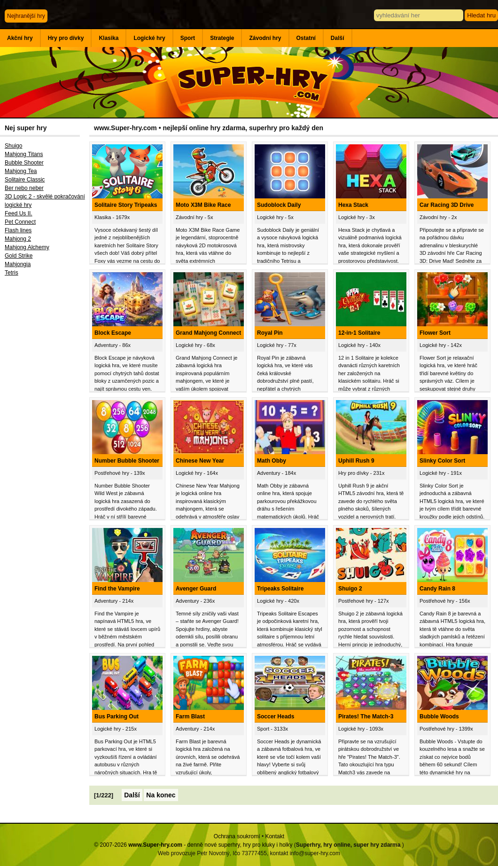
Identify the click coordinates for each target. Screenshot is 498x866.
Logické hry (149, 38)
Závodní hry (265, 38)
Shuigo (13, 145)
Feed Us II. (18, 213)
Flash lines (18, 230)
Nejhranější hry (26, 16)
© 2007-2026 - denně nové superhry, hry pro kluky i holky (193, 845)
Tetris (11, 272)
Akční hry (20, 38)
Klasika (108, 38)
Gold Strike (18, 255)
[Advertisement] (44, 435)
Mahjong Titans (24, 154)
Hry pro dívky (66, 38)
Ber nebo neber (24, 188)
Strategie (222, 38)
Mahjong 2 (18, 239)
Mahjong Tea (21, 171)
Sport (187, 38)
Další (337, 38)
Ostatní (306, 38)
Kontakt (274, 836)
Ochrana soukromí (237, 836)
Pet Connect (20, 222)
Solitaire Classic (25, 179)
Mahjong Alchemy (27, 247)
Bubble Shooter (24, 162)
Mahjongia (18, 264)
